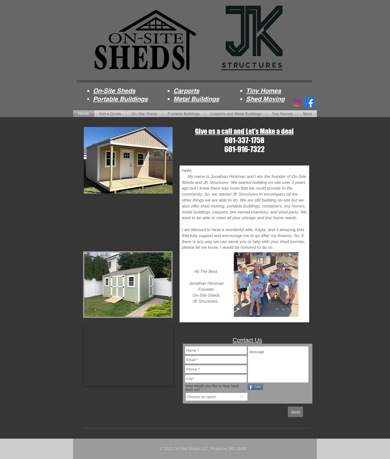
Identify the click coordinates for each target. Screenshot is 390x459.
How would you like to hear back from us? (212, 387)
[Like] (255, 387)
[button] (128, 284)
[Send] (295, 412)
